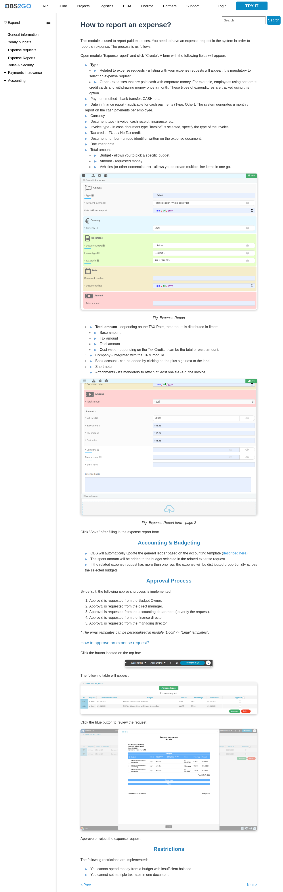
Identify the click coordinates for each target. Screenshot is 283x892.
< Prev (85, 885)
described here (234, 553)
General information (23, 34)
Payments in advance (25, 72)
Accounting (16, 80)
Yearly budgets (19, 42)
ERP (44, 6)
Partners (169, 6)
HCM (127, 6)
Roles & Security (21, 65)
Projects (83, 6)
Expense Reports (21, 58)
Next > (252, 885)
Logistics (106, 6)
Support (192, 6)
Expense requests (22, 50)
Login (222, 6)
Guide (62, 6)
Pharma (147, 6)
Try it (251, 6)
